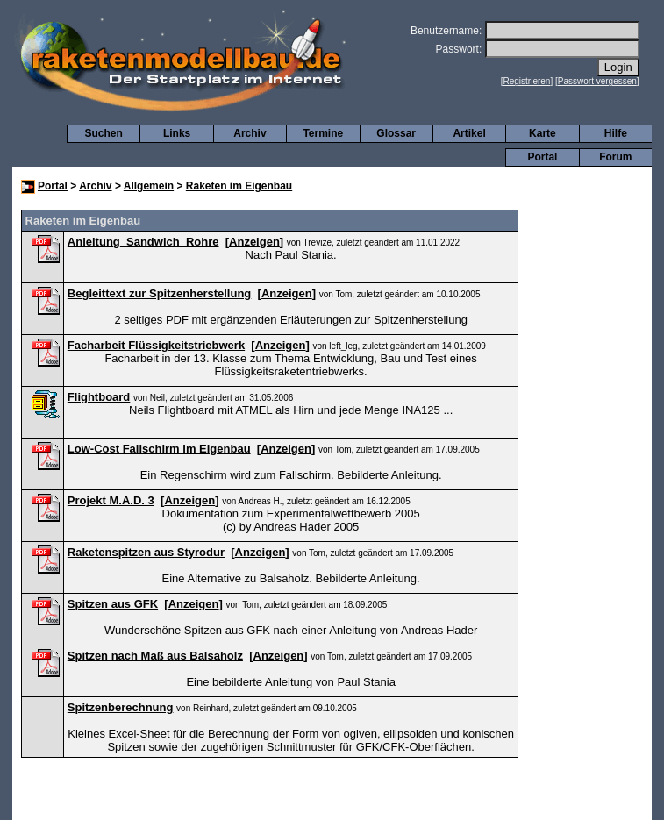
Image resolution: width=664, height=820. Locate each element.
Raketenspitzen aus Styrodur (146, 552)
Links (176, 133)
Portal (542, 157)
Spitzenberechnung (121, 707)
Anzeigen (254, 241)
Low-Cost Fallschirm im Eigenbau (159, 448)
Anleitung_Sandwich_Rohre (143, 241)
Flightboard (99, 396)
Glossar (396, 133)
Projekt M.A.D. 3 (111, 500)
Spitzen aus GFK (113, 603)
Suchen (104, 133)
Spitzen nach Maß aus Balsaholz (155, 655)
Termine (323, 133)
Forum (615, 157)
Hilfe (615, 133)
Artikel (469, 133)
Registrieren (527, 81)
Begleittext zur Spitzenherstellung (159, 293)
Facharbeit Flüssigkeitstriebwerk (156, 345)
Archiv (249, 133)
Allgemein (149, 186)
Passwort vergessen (597, 81)
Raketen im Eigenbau (239, 186)
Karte (542, 133)
